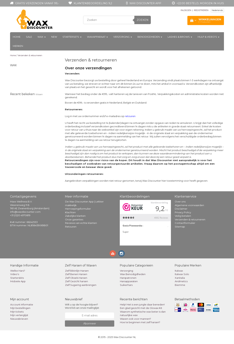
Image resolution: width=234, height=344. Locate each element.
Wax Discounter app (145, 3)
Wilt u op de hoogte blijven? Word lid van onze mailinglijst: (82, 306)
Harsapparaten (129, 281)
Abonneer (89, 323)
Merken (18, 45)
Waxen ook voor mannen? (135, 318)
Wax (41, 36)
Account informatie (21, 304)
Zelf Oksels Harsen (76, 277)
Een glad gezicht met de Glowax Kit (141, 308)
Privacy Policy (183, 212)
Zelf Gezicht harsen (76, 281)
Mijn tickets (17, 311)
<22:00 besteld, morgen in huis (200, 3)
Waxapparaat (97, 36)
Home (16, 36)
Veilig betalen (183, 215)
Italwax (179, 270)
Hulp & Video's (208, 36)
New (54, 36)
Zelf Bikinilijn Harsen (77, 270)
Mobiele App (18, 281)
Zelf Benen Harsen (76, 274)
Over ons (180, 201)
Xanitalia (180, 277)
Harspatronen (128, 277)
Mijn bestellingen (20, 308)
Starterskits (17, 277)
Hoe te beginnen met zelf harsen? (140, 322)
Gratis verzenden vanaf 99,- (37, 3)
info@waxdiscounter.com (25, 211)
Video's (14, 274)
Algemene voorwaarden (189, 205)
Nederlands (217, 10)
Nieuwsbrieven (19, 318)
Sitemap (180, 226)
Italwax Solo (182, 274)
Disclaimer (181, 208)
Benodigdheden (149, 36)
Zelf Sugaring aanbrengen (80, 284)
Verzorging (122, 36)
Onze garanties (74, 219)
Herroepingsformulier (78, 208)
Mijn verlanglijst (19, 315)
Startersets (72, 36)
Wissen (39, 94)
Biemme (180, 284)
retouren (130, 116)
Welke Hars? (17, 270)
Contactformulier (185, 222)
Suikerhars (126, 284)
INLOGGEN (186, 10)
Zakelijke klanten (75, 215)
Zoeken (142, 20)
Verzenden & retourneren (30, 55)
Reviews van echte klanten (81, 222)
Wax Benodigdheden (133, 274)
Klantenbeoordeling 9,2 (93, 3)
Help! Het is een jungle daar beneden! (142, 304)
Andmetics (181, 281)
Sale (29, 36)
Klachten (70, 212)
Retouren (70, 226)
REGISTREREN (201, 10)
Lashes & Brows (180, 36)
